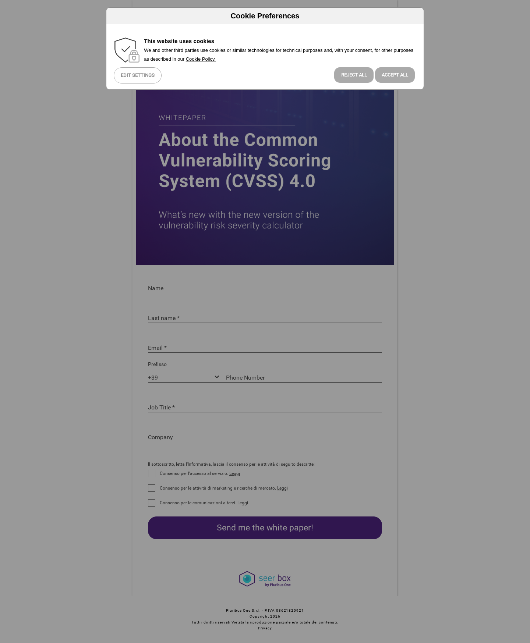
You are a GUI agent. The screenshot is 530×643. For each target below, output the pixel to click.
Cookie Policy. (201, 59)
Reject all (354, 75)
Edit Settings (138, 75)
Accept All (395, 75)
